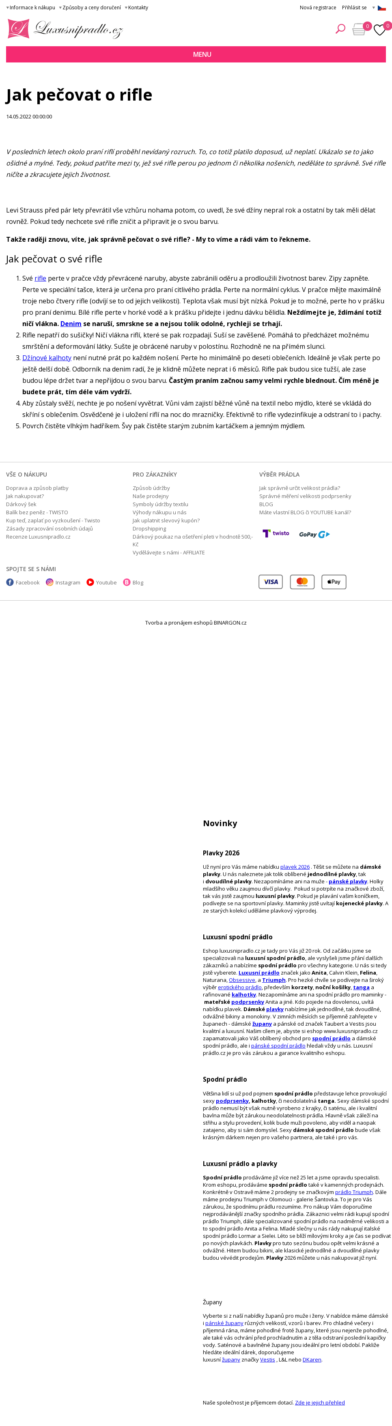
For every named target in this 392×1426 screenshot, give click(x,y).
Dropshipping (149, 528)
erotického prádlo (240, 987)
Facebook (28, 582)
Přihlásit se (354, 7)
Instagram (68, 582)
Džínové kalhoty (46, 357)
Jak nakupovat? (25, 496)
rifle (40, 278)
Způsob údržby (151, 488)
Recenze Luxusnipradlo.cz (38, 536)
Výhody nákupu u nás (160, 512)
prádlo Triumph (354, 1192)
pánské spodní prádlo (278, 1045)
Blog (138, 582)
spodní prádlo (331, 1038)
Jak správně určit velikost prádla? (299, 488)
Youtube (106, 582)
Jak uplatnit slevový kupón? (166, 520)
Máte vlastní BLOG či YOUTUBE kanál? (305, 512)
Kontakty (138, 7)
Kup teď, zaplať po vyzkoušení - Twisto (53, 520)
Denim (71, 323)
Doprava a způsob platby (37, 488)
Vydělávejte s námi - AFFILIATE (169, 552)
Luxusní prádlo (259, 972)
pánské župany (224, 1323)
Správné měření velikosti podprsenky (305, 496)
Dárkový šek (21, 504)
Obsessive (242, 980)
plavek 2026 (295, 866)
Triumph (274, 980)
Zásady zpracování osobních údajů (49, 528)
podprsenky (247, 1001)
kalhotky (244, 994)
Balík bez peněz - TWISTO (37, 512)
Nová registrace (318, 7)
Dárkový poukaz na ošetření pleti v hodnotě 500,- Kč (193, 540)
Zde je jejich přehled (320, 1402)
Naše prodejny (151, 496)
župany (262, 1023)
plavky (275, 1009)
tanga (361, 987)
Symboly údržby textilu (160, 504)
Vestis (267, 1359)
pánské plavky (348, 881)
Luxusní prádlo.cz (63, 29)
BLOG (266, 504)
